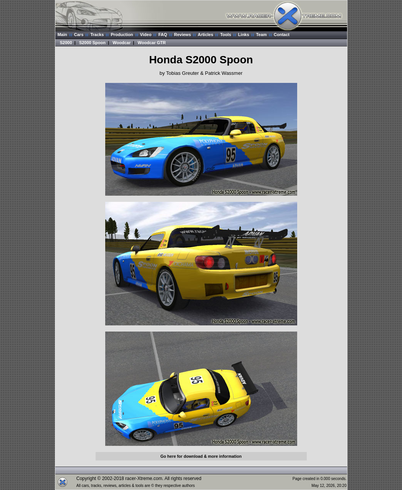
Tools (225, 34)
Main (62, 34)
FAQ (162, 34)
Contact (282, 34)
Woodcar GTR (152, 42)
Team (261, 34)
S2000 (66, 42)
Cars (78, 34)
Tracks (97, 34)
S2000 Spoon (92, 42)
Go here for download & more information (201, 456)
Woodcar (121, 42)
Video (146, 34)
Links (243, 34)
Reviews (182, 34)
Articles (205, 34)
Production (122, 34)
